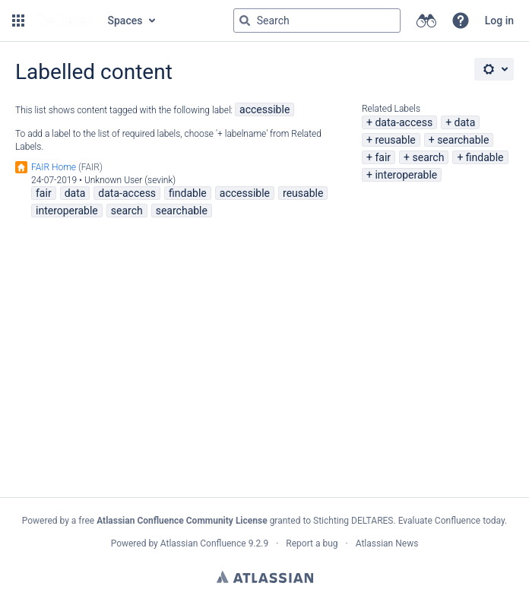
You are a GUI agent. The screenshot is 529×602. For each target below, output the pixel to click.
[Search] (245, 20)
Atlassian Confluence (203, 543)
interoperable (406, 175)
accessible (264, 109)
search (428, 157)
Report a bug (311, 543)
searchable (463, 140)
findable (485, 157)
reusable (395, 140)
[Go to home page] (64, 20)
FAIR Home (53, 167)
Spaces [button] (125, 20)
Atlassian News (387, 543)
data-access (403, 122)
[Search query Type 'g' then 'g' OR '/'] (317, 20)
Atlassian (265, 577)
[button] (18, 20)
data (465, 122)
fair (383, 157)
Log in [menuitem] (499, 20)
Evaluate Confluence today (451, 520)
